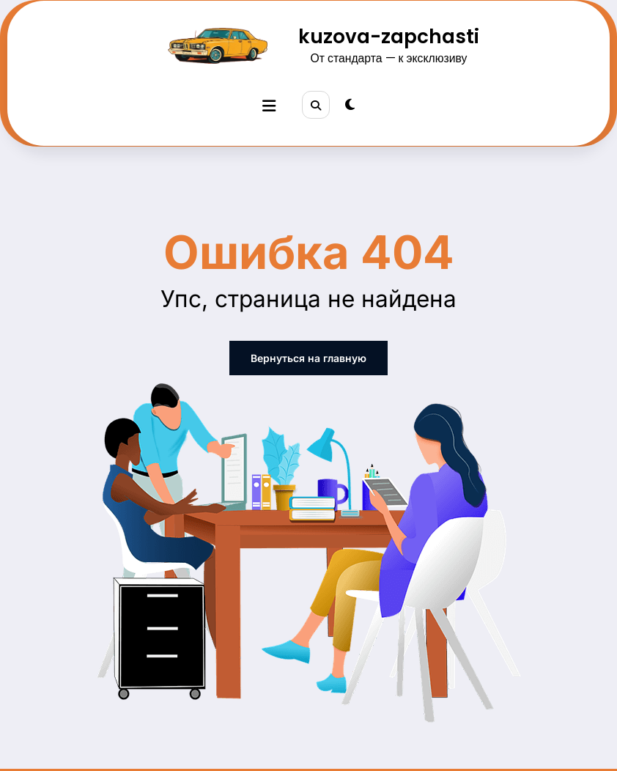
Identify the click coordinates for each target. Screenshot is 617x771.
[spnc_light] (350, 105)
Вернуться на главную (308, 358)
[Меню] (269, 106)
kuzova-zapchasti (388, 36)
